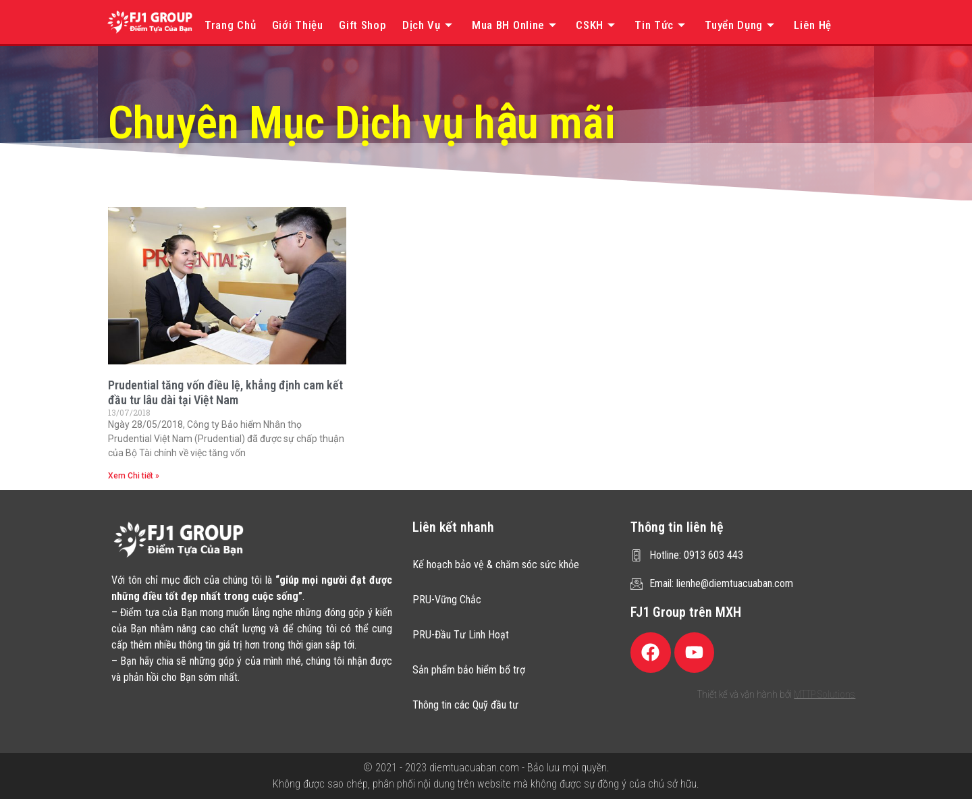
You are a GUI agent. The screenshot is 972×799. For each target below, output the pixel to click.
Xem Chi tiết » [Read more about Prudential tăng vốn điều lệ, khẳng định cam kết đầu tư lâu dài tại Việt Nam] (133, 475)
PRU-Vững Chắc (446, 599)
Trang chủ (230, 25)
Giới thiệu (297, 25)
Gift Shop (362, 25)
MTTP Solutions (824, 694)
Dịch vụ (429, 25)
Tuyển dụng (741, 25)
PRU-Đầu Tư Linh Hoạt (460, 634)
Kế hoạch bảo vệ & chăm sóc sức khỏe (495, 564)
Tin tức (661, 25)
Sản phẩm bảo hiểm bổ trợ (468, 669)
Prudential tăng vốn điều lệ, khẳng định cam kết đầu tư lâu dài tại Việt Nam (225, 392)
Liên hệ (813, 25)
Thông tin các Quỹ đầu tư (465, 704)
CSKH (597, 25)
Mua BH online (516, 25)
